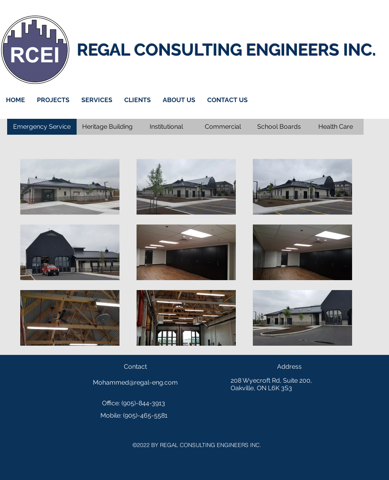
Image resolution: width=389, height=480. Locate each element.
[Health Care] (335, 127)
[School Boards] (279, 127)
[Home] (35, 49)
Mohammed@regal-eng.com (135, 382)
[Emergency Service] (42, 127)
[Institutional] (166, 127)
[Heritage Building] (107, 127)
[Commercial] (222, 127)
